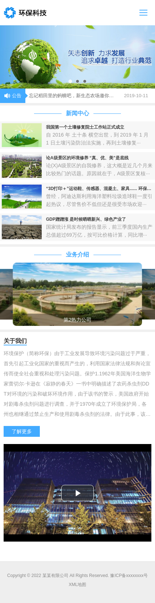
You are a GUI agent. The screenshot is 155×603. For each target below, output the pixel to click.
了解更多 (22, 431)
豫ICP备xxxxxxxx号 (129, 575)
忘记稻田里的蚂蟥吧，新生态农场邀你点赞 (73, 95)
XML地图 (78, 584)
